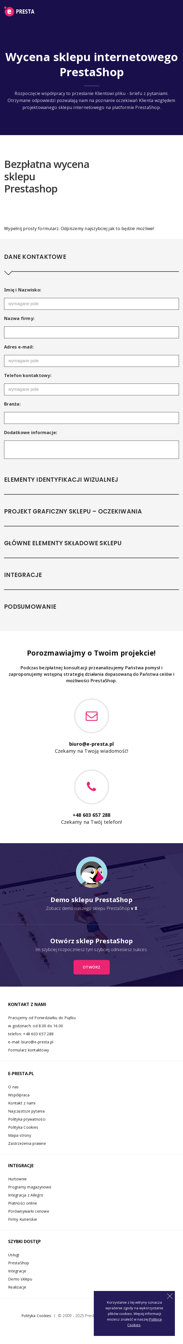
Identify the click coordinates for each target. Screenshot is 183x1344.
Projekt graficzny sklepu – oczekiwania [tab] (73, 511)
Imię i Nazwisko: (22, 290)
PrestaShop (18, 1262)
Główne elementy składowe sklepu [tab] (63, 543)
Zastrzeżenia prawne (27, 1143)
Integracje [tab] (23, 575)
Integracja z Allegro (25, 1195)
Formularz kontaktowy (28, 1050)
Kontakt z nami (22, 1103)
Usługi (13, 1254)
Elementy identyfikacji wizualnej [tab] (61, 480)
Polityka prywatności (26, 1119)
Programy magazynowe (29, 1187)
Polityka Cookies (23, 1127)
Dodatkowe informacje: (30, 432)
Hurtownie (17, 1178)
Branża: (12, 404)
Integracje (17, 1270)
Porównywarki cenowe (28, 1211)
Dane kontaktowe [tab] (35, 257)
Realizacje (17, 1287)
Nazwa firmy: (19, 318)
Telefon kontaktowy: (27, 375)
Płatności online (22, 1203)
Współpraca (19, 1094)
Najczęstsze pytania (26, 1111)
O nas (13, 1086)
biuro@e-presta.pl (37, 1041)
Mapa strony (19, 1135)
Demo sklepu (20, 1279)
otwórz (92, 967)
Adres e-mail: (19, 347)
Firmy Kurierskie (22, 1219)
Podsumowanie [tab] (30, 607)
